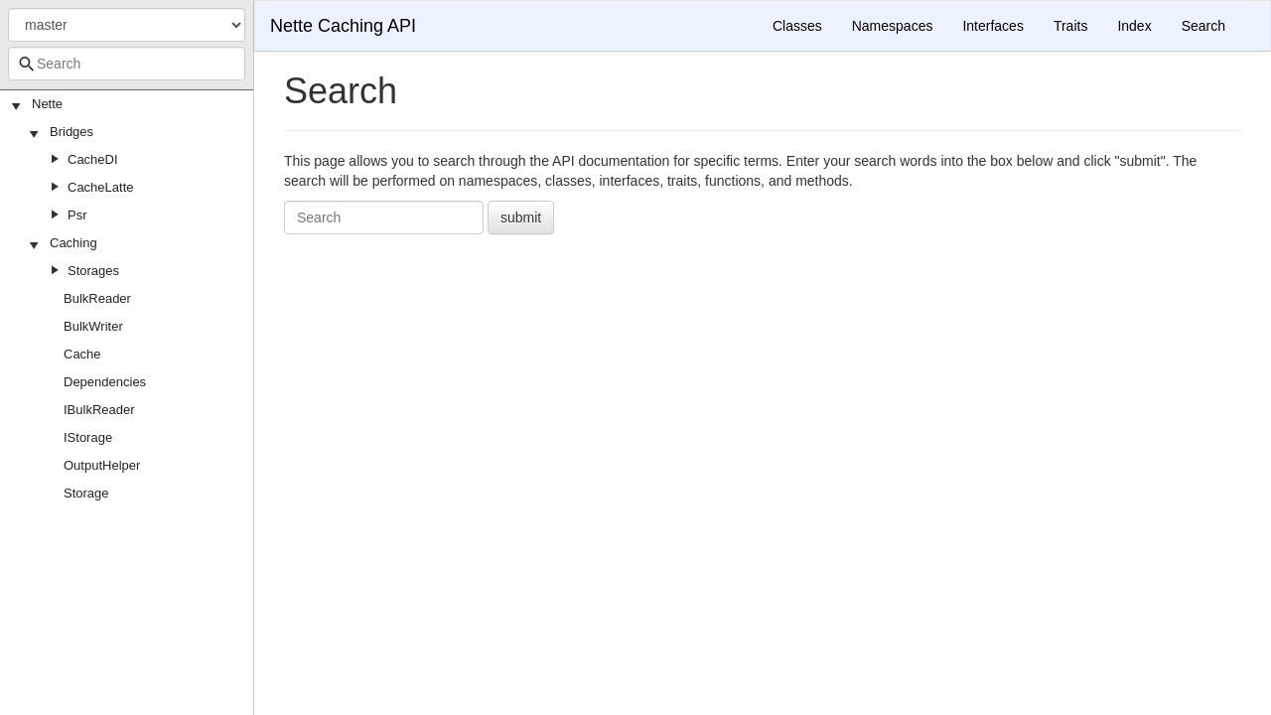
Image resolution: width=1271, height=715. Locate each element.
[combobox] (126, 63)
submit (520, 217)
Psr (77, 215)
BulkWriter (93, 326)
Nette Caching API (343, 26)
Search (1203, 26)
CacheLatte (101, 187)
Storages (93, 270)
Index (1134, 26)
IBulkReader (99, 409)
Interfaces (992, 26)
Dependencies (105, 381)
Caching (73, 242)
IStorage (88, 437)
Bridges (71, 131)
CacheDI (93, 159)
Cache (82, 354)
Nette (47, 103)
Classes (797, 26)
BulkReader (97, 298)
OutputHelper (102, 465)
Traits (1070, 26)
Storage (86, 493)
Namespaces (892, 26)
